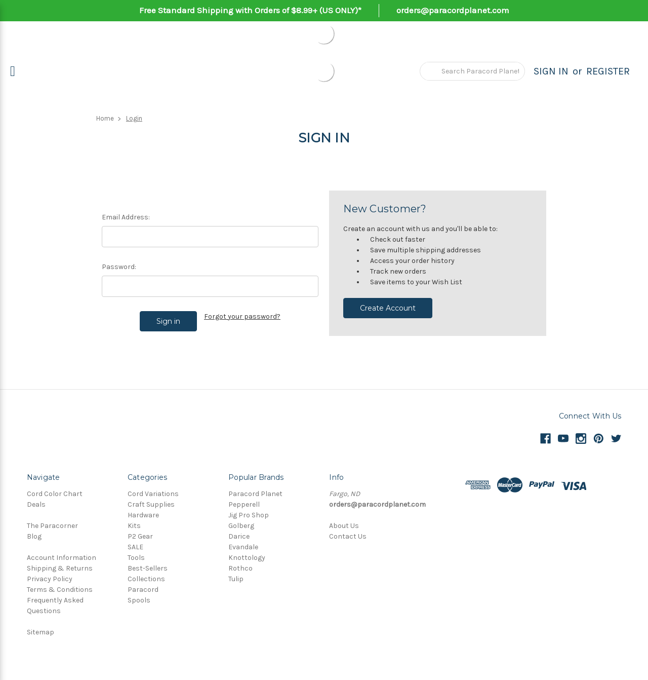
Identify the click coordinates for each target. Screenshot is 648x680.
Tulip (236, 579)
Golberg (241, 525)
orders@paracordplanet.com (452, 10)
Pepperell (244, 504)
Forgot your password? (242, 316)
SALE (135, 547)
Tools (136, 557)
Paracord (143, 589)
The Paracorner (52, 525)
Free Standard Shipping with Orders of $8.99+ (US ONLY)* (250, 10)
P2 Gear (140, 536)
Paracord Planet (255, 493)
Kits (134, 525)
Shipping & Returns (60, 568)
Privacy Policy (49, 579)
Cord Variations (153, 493)
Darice (239, 536)
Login (134, 118)
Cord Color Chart (55, 493)
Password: (119, 266)
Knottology (246, 557)
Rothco (240, 568)
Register (608, 71)
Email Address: (126, 217)
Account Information (61, 557)
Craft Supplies (151, 504)
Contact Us (348, 536)
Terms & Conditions (60, 589)
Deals (36, 504)
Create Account (388, 308)
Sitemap (40, 632)
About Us (344, 525)
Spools (139, 600)
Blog (34, 536)
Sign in (551, 71)
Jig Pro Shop (248, 515)
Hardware (143, 515)
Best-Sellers (148, 568)
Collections (146, 579)
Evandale (243, 547)
